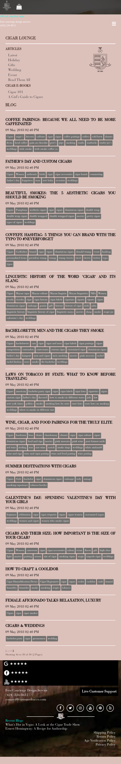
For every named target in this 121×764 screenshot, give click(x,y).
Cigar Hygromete (49, 582)
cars (34, 343)
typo (105, 258)
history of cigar (73, 306)
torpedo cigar (93, 556)
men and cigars (42, 356)
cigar (50, 137)
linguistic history (16, 312)
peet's (53, 143)
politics (30, 404)
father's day (13, 180)
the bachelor (48, 362)
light (9, 556)
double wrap (93, 210)
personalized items (17, 258)
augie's (19, 137)
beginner (11, 515)
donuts (108, 137)
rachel (100, 356)
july (89, 397)
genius (43, 306)
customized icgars (94, 515)
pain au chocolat (39, 143)
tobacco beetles (38, 485)
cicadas (20, 300)
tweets (87, 258)
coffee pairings (72, 137)
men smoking (60, 356)
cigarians (69, 300)
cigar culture (84, 435)
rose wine (40, 447)
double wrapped (38, 216)
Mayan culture (40, 293)
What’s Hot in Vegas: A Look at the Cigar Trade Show (42, 725)
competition (13, 350)
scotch (51, 447)
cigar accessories (63, 174)
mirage (87, 479)
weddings (12, 149)
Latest (12, 55)
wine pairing (84, 454)
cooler (81, 582)
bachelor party (14, 638)
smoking (70, 143)
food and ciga (35, 441)
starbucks (92, 143)
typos (9, 264)
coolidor (91, 582)
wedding (52, 638)
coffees (85, 137)
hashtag (106, 252)
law (95, 397)
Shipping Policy (105, 732)
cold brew (97, 137)
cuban (70, 550)
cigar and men (54, 343)
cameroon (32, 550)
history (59, 306)
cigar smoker (30, 613)
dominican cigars (74, 210)
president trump (38, 258)
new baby (48, 180)
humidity (12, 588)
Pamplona (21, 210)
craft (100, 582)
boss (31, 435)
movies (80, 216)
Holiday (14, 60)
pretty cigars (93, 216)
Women (20, 174)
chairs (39, 435)
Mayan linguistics (78, 293)
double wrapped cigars (62, 216)
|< (6, 651)
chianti (64, 435)
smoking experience (17, 485)
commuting (96, 174)
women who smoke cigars (55, 521)
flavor (88, 550)
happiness (27, 180)
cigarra (80, 300)
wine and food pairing (63, 454)
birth (42, 174)
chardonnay (51, 435)
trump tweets (66, 258)
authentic (32, 174)
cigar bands (81, 174)
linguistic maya (65, 312)
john (93, 306)
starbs (81, 143)
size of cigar (50, 556)
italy (78, 479)
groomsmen (39, 638)
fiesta (9, 143)
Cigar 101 (15, 92)
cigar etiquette (49, 515)
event (97, 252)
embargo (32, 306)
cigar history (41, 300)
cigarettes (93, 391)
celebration (25, 515)
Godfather (21, 252)
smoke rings (63, 447)
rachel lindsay (14, 362)
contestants (42, 350)
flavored (42, 397)
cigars (58, 137)
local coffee (21, 143)
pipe (61, 143)
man (37, 180)
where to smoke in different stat (36, 410)
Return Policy (106, 736)
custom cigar (58, 350)
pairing (28, 556)
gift (51, 306)
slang (89, 312)
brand (33, 252)
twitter (96, 258)
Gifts (11, 65)
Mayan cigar (22, 293)
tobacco (66, 588)
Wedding (14, 70)
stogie (81, 556)
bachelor (28, 479)
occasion (60, 180)
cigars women (75, 515)
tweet (78, 258)
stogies (56, 588)
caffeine (40, 137)
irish (86, 306)
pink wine (77, 441)
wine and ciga (14, 454)
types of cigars (14, 222)
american (21, 391)
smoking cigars (67, 556)
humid (109, 582)
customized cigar (76, 350)
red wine (11, 447)
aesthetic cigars (38, 210)
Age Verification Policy (100, 740)
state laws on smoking (97, 404)
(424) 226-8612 (16, 695)
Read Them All (19, 80)
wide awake (25, 149)
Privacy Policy (106, 744)
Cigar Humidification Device (22, 582)
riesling (22, 447)
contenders (28, 350)
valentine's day (15, 318)
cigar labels (56, 300)
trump (52, 258)
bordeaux (21, 435)
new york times (15, 404)
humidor (24, 588)
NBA (93, 293)
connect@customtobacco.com (25, 699)
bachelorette (22, 343)
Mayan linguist (58, 293)
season (37, 556)
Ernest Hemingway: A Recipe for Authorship (36, 729)
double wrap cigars (17, 216)
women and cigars (29, 521)
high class (105, 550)
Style (18, 479)
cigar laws (80, 391)
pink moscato (87, 356)
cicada (10, 300)
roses (26, 362)
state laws (77, 404)
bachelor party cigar (39, 391)
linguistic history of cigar (40, 312)
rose (31, 447)
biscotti (30, 137)
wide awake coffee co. (46, 149)
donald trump (83, 252)
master (18, 556)
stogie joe (109, 312)
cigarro (90, 300)
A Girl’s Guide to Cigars (25, 97)
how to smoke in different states (67, 397)
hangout (26, 356)
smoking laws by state (57, 404)
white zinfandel (93, 447)
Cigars (10, 137)
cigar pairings (86, 343)
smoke (97, 312)
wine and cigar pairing (36, 454)
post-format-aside (95, 441)
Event (12, 75)
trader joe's (106, 143)
